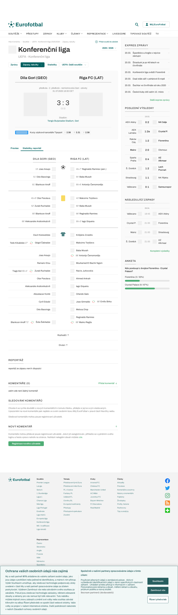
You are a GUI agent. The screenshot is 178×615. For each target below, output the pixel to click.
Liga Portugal (42, 508)
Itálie (38, 557)
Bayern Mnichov (97, 500)
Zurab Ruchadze (42, 206)
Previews (121, 486)
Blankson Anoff (43, 184)
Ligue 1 (39, 497)
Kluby (62, 34)
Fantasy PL (68, 493)
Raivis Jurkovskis (84, 271)
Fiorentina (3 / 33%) (134, 277)
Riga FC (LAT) (91, 78)
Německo (40, 561)
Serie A (39, 490)
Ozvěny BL (68, 500)
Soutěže (15, 34)
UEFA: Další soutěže (74, 65)
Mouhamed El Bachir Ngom (89, 263)
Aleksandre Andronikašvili (37, 221)
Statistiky (52, 65)
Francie (40, 554)
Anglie (39, 550)
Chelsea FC (95, 486)
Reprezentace (97, 34)
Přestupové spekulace (72, 511)
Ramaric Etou (43, 263)
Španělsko (41, 565)
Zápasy (47, 34)
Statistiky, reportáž (32, 148)
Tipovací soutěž (140, 34)
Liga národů (41, 529)
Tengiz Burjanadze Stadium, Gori (63, 121)
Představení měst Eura (72, 486)
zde (80, 437)
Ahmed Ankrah (83, 278)
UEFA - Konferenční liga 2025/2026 (46, 42)
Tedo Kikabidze (17, 243)
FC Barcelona (96, 504)
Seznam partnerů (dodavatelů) (97, 592)
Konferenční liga (43, 522)
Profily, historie (123, 504)
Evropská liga (42, 518)
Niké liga (40, 504)
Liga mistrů (41, 515)
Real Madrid (95, 508)
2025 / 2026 (109, 48)
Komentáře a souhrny (126, 490)
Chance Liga (42, 500)
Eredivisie (40, 511)
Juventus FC (95, 497)
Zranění (66, 515)
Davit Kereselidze (41, 235)
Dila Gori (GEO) (33, 78)
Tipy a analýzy (123, 511)
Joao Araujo (44, 169)
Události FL (68, 497)
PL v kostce (68, 490)
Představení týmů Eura (72, 483)
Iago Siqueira (88, 221)
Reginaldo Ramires (91, 169)
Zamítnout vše (158, 590)
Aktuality (120, 483)
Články (120, 479)
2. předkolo (54, 88)
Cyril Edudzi (44, 302)
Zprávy (14, 65)
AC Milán (94, 493)
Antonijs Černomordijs (92, 184)
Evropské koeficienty (72, 504)
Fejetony (120, 497)
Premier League (43, 483)
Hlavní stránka (14, 42)
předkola (43, 88)
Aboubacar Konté (42, 294)
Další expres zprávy (160, 100)
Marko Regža (85, 322)
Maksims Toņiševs (88, 198)
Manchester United (98, 490)
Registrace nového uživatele (26, 444)
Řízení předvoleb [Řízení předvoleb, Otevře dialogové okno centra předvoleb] (158, 599)
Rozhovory (121, 508)
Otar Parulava (43, 198)
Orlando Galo (82, 294)
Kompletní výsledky (160, 251)
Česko (39, 543)
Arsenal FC (95, 483)
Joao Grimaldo (83, 302)
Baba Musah (85, 177)
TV (157, 34)
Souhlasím (157, 581)
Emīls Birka (106, 301)
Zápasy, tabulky (68, 42)
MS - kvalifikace (43, 526)
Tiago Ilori (17, 271)
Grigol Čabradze (42, 243)
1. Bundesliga (42, 493)
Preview (15, 148)
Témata (66, 479)
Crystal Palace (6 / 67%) (136, 285)
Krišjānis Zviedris (84, 235)
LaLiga (39, 486)
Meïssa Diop (82, 309)
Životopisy (121, 500)
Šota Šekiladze (43, 322)
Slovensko (41, 547)
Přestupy (32, 34)
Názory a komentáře (125, 493)
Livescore (119, 34)
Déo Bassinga (43, 177)
